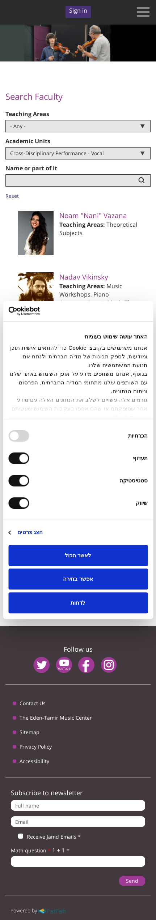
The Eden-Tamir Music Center (56, 717)
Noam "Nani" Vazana (93, 215)
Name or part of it (31, 168)
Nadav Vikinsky (83, 277)
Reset (12, 195)
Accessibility (34, 761)
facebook (86, 665)
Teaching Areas (27, 114)
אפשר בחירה (78, 579)
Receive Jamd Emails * (46, 836)
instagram (109, 665)
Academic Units (27, 141)
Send (132, 880)
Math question (31, 850)
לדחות (78, 603)
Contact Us (33, 703)
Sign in (78, 10)
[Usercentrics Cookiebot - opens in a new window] (40, 311)
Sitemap (29, 732)
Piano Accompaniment (84, 298)
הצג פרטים (30, 532)
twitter (41, 665)
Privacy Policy (36, 746)
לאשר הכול (78, 555)
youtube (64, 665)
